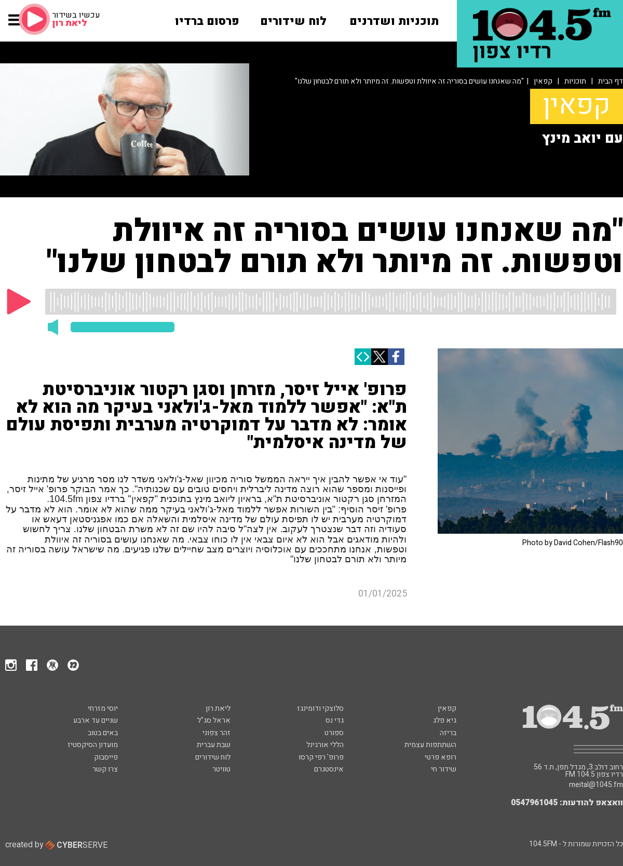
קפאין (543, 81)
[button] (15, 25)
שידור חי (443, 769)
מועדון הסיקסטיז (92, 745)
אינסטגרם (329, 769)
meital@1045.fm (596, 785)
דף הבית (610, 81)
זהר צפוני (216, 733)
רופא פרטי (440, 757)
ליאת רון (218, 708)
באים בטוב (103, 733)
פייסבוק (106, 757)
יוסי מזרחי (103, 708)
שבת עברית (214, 745)
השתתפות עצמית (430, 745)
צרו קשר (105, 769)
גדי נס (335, 720)
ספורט (334, 733)
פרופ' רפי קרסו (321, 757)
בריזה (448, 733)
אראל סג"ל (214, 720)
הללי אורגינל (325, 745)
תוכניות (575, 81)
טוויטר (221, 769)
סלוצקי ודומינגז (320, 708)
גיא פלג (444, 720)
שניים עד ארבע (95, 720)
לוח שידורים (213, 757)
